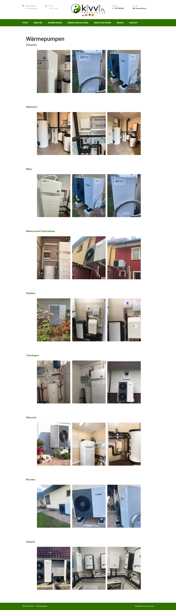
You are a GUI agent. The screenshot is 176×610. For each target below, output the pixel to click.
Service (120, 23)
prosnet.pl (150, 606)
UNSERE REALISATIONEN (78, 23)
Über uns (38, 23)
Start (25, 23)
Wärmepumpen (55, 23)
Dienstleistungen (102, 23)
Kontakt (133, 23)
